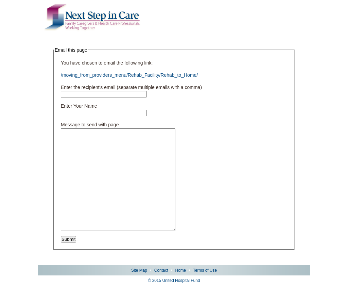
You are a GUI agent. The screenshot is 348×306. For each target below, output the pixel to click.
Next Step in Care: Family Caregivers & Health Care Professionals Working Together (92, 17)
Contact (161, 290)
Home (180, 290)
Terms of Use (205, 290)
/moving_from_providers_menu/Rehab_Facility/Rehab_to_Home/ (129, 75)
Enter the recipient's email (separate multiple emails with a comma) (131, 87)
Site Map (139, 290)
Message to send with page (90, 124)
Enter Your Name (79, 106)
